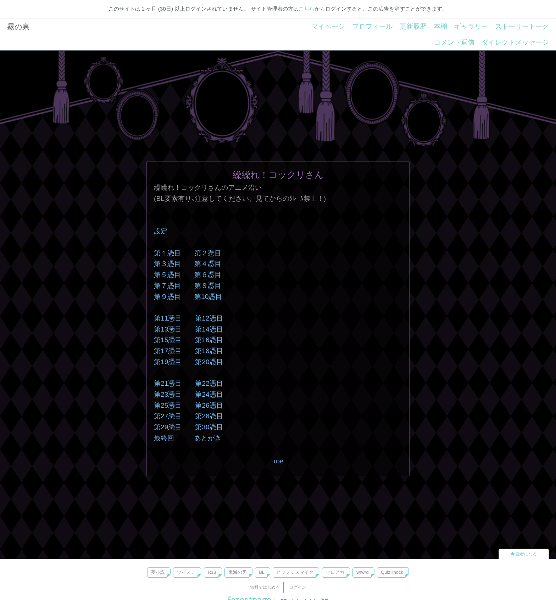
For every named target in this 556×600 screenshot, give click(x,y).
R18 (212, 572)
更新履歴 (413, 26)
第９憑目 (167, 296)
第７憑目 (167, 285)
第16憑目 (209, 340)
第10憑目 (208, 296)
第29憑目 (168, 427)
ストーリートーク (522, 26)
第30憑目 (209, 427)
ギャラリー (471, 26)
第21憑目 (168, 383)
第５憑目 (167, 274)
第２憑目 (207, 253)
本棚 (440, 26)
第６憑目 (207, 274)
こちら (307, 9)
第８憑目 (207, 285)
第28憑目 (209, 416)
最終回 (164, 438)
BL (262, 572)
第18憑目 (209, 351)
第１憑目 (167, 253)
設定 (160, 231)
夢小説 (158, 572)
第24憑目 (209, 394)
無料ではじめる (265, 587)
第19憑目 (168, 362)
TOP (278, 461)
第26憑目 (209, 405)
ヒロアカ (335, 572)
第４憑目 (207, 263)
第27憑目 (168, 416)
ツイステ (186, 572)
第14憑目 (209, 329)
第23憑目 (168, 394)
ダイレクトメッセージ (515, 42)
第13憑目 (168, 329)
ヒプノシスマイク (295, 572)
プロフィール (372, 26)
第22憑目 (209, 383)
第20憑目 (209, 362)
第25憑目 (168, 405)
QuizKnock (392, 572)
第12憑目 (209, 318)
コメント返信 (454, 42)
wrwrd (362, 572)
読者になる (524, 553)
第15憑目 (168, 340)
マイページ (328, 26)
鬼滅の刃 (237, 572)
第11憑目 (168, 318)
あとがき (207, 438)
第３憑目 (167, 263)
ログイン (297, 587)
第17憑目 (168, 351)
